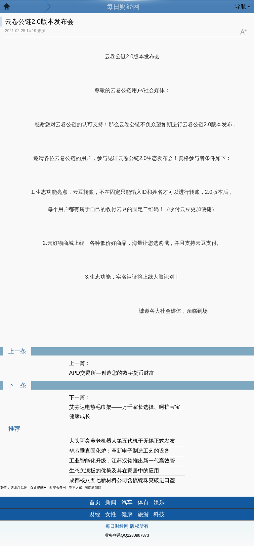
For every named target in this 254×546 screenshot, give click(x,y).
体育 (143, 502)
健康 (127, 514)
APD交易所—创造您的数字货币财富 (111, 373)
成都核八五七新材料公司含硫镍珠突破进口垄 (122, 480)
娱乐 (159, 502)
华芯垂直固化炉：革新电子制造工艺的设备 (119, 451)
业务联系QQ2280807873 (127, 535)
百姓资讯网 (38, 487)
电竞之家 (75, 487)
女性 (110, 514)
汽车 (127, 502)
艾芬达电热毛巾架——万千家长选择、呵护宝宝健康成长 (124, 411)
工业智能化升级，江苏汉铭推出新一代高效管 (122, 461)
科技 (159, 514)
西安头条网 (57, 487)
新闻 (110, 502)
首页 (95, 502)
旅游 (143, 514)
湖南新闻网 (93, 487)
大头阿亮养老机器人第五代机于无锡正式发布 (122, 441)
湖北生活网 (19, 487)
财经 (95, 514)
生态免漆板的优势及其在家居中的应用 (114, 470)
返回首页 (10, 8)
